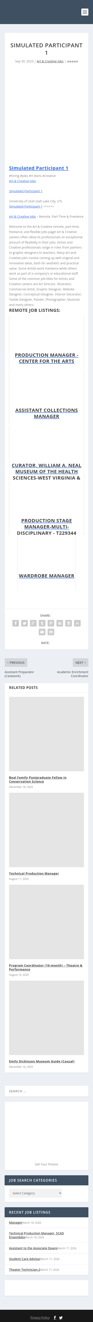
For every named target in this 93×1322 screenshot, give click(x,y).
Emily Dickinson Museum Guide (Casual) (41, 1061)
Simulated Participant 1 (38, 167)
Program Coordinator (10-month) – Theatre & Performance (45, 967)
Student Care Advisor (24, 1259)
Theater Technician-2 (24, 1269)
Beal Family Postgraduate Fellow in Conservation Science (38, 779)
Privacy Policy (40, 1317)
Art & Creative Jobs (50, 61)
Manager (15, 1222)
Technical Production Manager (34, 873)
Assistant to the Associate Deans (33, 1248)
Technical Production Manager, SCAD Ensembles (36, 1235)
